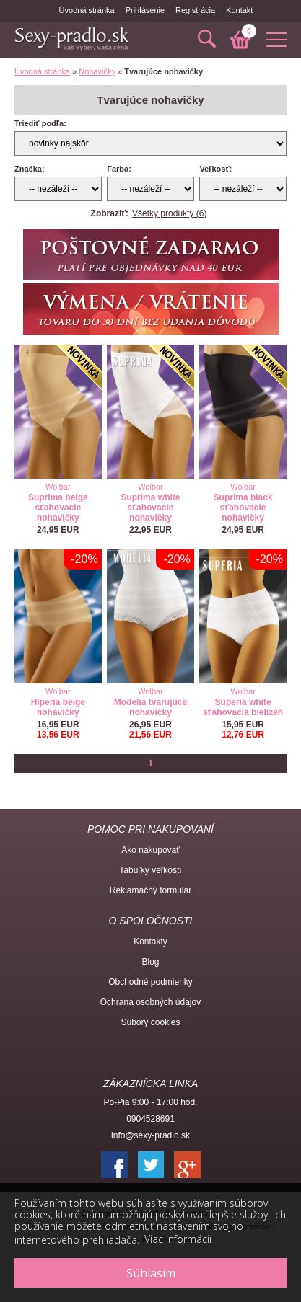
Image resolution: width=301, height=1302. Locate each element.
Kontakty (150, 941)
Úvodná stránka (87, 10)
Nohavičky (97, 71)
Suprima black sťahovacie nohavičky (243, 507)
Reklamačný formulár (150, 890)
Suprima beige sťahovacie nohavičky (58, 507)
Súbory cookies (150, 1022)
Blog (150, 962)
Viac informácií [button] (177, 1239)
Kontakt (239, 10)
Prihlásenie (145, 10)
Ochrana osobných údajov (150, 1002)
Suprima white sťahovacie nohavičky (150, 507)
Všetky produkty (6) (169, 213)
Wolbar (58, 486)
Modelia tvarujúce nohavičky (150, 707)
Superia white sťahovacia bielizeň (243, 707)
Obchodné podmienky (150, 982)
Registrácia (195, 10)
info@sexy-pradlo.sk (150, 1135)
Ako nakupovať (150, 850)
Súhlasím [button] (150, 1273)
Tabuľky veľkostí (150, 870)
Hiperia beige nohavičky (58, 707)
